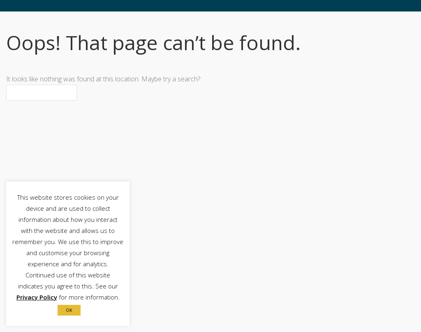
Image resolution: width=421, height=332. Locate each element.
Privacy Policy (36, 297)
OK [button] (69, 310)
